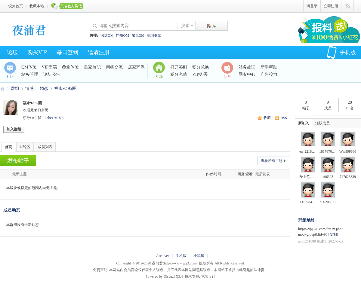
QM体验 (29, 67)
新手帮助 (269, 67)
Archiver (162, 256)
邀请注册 (99, 52)
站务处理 (247, 67)
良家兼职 (92, 67)
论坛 (12, 52)
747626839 (348, 177)
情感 (29, 88)
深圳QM (106, 35)
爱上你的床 (308, 177)
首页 (8, 147)
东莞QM (137, 35)
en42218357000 (310, 151)
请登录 (312, 6)
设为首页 (15, 6)
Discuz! (169, 276)
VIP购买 (200, 74)
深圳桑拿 (154, 35)
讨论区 (25, 147)
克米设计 (208, 276)
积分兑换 (200, 67)
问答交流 (114, 67)
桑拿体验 (70, 67)
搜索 (185, 25)
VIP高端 (49, 67)
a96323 (327, 177)
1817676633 (328, 151)
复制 (333, 234)
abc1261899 (55, 118)
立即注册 (331, 6)
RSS (284, 118)
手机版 (341, 52)
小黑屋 (198, 256)
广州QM (122, 35)
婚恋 (44, 88)
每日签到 (67, 52)
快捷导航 (347, 6)
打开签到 (178, 67)
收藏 (267, 118)
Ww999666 (347, 151)
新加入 (303, 123)
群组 (15, 88)
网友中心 (247, 74)
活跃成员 (322, 123)
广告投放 (269, 74)
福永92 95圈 (65, 88)
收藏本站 (36, 6)
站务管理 (29, 74)
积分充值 (178, 74)
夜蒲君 (2, 88)
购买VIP (37, 52)
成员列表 (45, 147)
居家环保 (136, 67)
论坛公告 (51, 74)
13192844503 (309, 202)
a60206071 (328, 202)
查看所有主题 (271, 161)
